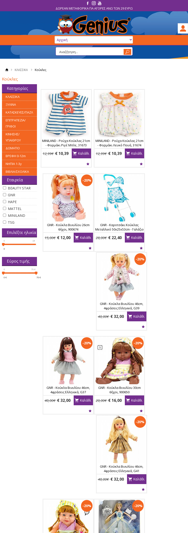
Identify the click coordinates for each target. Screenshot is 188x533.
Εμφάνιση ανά (159, 433)
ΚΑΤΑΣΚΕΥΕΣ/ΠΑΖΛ (19, 112)
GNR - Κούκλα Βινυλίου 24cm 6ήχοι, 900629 (160, 314)
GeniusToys (94, 24)
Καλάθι (78, 163)
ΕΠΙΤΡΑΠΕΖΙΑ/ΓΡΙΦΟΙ (16, 123)
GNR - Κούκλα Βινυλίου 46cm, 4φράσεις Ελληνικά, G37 (160, 228)
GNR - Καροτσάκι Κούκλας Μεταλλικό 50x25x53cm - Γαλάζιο (64, 230)
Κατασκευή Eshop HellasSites (159, 521)
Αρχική (7, 70)
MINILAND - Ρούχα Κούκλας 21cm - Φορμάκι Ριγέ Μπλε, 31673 (64, 145)
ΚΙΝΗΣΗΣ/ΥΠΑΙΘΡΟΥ (13, 137)
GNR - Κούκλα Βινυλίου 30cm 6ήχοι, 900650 (63, 314)
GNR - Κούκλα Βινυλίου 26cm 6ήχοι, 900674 (160, 143)
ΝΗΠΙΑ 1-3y (14, 164)
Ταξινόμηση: (100, 433)
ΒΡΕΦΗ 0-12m (16, 156)
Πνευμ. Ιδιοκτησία (25, 494)
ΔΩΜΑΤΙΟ (13, 148)
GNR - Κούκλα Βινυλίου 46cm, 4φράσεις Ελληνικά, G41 (112, 314)
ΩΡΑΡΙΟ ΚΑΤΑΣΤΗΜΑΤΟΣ (24, 502)
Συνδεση (105, 477)
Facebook (159, 477)
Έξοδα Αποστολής (69, 494)
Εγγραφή (105, 483)
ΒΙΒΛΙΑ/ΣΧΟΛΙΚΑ (17, 171)
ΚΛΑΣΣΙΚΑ (21, 70)
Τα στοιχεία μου (111, 489)
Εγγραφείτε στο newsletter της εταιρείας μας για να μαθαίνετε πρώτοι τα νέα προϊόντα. (94, 449)
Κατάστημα (20, 483)
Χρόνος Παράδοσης (70, 500)
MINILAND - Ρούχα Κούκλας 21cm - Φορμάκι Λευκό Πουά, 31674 (112, 145)
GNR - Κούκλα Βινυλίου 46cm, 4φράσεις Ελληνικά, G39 (112, 228)
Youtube (158, 493)
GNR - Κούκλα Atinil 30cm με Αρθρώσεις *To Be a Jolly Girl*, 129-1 (63, 402)
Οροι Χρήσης (22, 489)
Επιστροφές (64, 489)
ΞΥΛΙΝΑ (11, 104)
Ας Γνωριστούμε (24, 477)
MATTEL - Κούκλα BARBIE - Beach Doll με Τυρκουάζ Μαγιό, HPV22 (160, 402)
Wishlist (63, 164)
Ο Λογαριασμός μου (114, 472)
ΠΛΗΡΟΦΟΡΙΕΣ (23, 472)
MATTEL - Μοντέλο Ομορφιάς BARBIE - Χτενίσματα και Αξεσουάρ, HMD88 (112, 402)
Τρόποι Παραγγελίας (71, 477)
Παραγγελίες (108, 494)
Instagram (159, 485)
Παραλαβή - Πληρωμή (72, 483)
